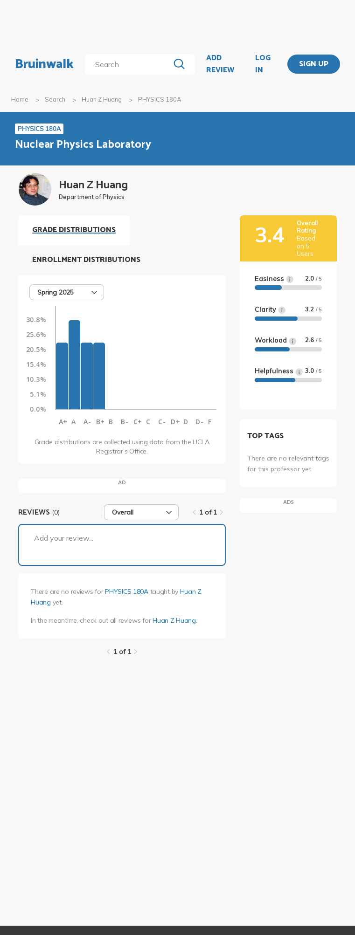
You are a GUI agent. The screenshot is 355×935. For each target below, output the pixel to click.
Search (55, 99)
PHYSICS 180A (126, 591)
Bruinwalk (44, 64)
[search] (129, 64)
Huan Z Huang (102, 99)
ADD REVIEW (220, 64)
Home (19, 99)
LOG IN (263, 64)
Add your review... (63, 538)
